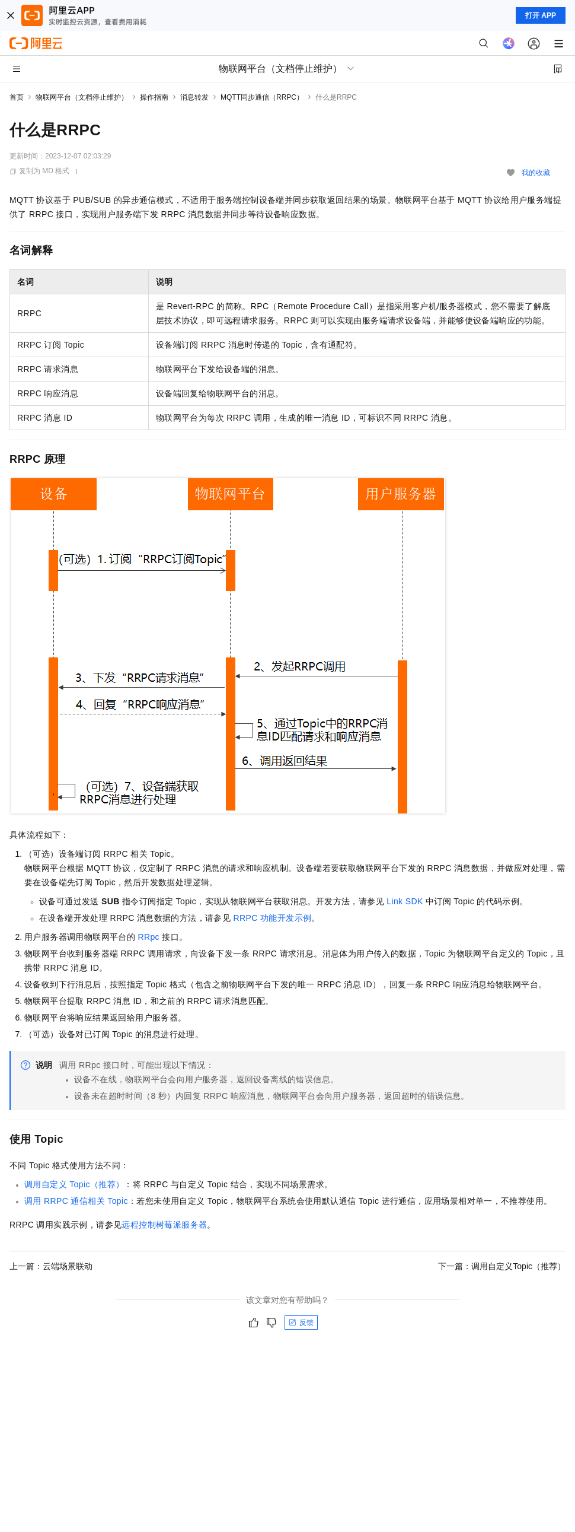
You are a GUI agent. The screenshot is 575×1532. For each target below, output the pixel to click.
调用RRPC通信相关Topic (76, 1201)
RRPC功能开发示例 (272, 918)
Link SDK (404, 901)
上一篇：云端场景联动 (50, 1266)
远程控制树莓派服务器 (164, 1224)
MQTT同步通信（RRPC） (262, 97)
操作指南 (154, 97)
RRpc (148, 937)
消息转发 (194, 97)
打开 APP (540, 15)
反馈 (301, 1322)
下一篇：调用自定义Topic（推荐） (502, 1266)
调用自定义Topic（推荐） (74, 1184)
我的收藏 (536, 173)
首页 (16, 97)
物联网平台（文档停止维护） (82, 97)
